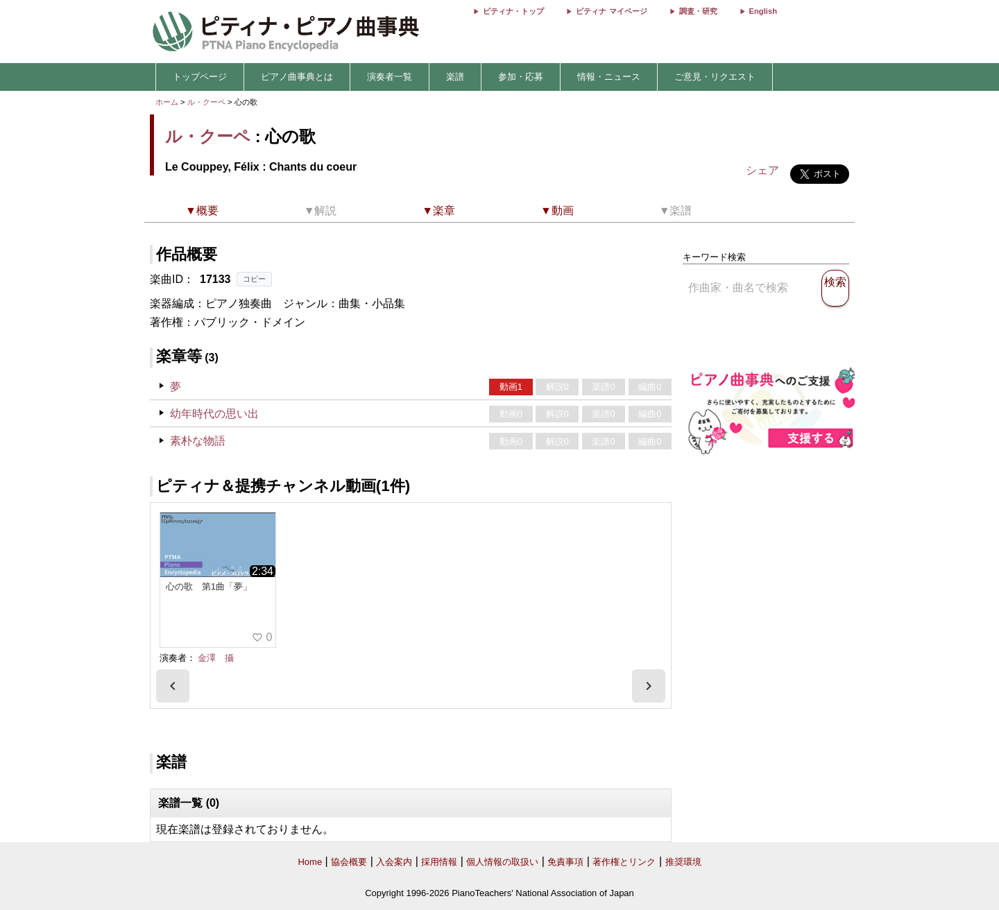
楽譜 (455, 76)
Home (310, 862)
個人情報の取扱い (502, 862)
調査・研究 (698, 11)
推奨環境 (683, 862)
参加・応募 (520, 76)
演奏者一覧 (389, 76)
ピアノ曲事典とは (297, 76)
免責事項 (565, 862)
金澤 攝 (216, 658)
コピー (254, 279)
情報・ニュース (608, 76)
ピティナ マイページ (611, 11)
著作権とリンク (624, 862)
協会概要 (349, 862)
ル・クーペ (206, 102)
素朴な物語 (197, 441)
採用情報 (439, 862)
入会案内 (394, 862)
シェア (762, 170)
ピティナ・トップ (513, 11)
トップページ (200, 76)
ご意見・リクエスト (714, 76)
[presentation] (172, 686)
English (763, 11)
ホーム (166, 102)
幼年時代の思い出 (214, 414)
